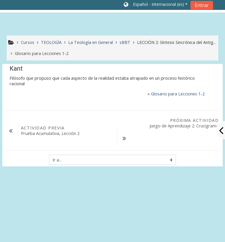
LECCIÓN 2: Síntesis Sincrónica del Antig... (176, 42)
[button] (155, 5)
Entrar (202, 5)
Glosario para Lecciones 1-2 (178, 94)
